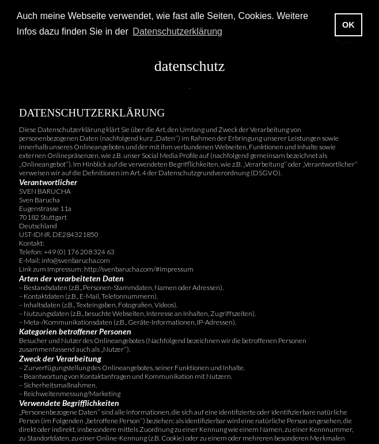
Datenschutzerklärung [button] (177, 31)
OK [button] (348, 24)
